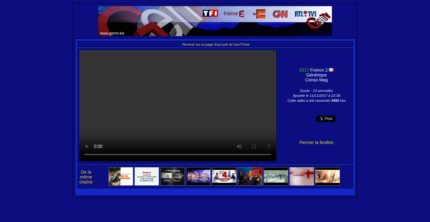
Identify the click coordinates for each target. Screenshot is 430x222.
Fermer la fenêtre (316, 142)
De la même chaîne (86, 177)
